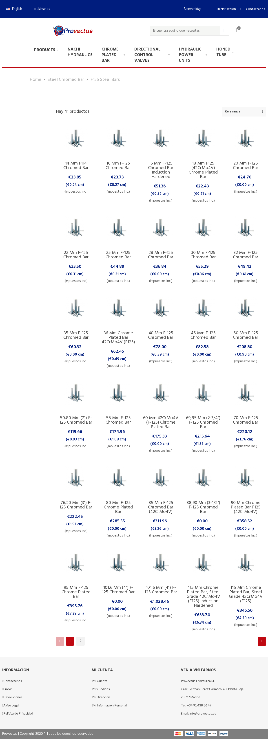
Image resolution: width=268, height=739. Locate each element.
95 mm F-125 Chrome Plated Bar (76, 592)
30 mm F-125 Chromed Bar (203, 255)
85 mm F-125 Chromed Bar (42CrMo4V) (160, 507)
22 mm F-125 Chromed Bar (76, 255)
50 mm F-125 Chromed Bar (245, 335)
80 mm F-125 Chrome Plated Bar (118, 507)
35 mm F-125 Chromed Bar (76, 335)
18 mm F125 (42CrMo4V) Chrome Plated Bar (203, 170)
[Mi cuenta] (225, 9)
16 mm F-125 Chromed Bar (118, 166)
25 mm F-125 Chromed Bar (118, 255)
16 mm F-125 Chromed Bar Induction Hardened (160, 170)
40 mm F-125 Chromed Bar (160, 335)
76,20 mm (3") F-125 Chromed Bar (76, 505)
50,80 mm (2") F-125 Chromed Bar (76, 420)
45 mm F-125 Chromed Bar (203, 335)
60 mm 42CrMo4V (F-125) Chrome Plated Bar (160, 422)
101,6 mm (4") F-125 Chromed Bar (118, 590)
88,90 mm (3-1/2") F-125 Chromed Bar (203, 507)
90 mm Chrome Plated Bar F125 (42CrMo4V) (246, 507)
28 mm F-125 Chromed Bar (160, 255)
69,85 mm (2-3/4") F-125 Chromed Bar (203, 422)
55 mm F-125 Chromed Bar (118, 420)
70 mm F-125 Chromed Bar (245, 420)
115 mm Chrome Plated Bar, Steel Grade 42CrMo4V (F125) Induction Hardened (203, 596)
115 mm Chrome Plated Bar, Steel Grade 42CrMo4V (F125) (246, 594)
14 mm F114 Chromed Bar (76, 166)
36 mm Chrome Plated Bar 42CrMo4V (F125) (118, 338)
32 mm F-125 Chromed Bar (245, 255)
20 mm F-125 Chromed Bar (245, 166)
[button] (42, 8)
